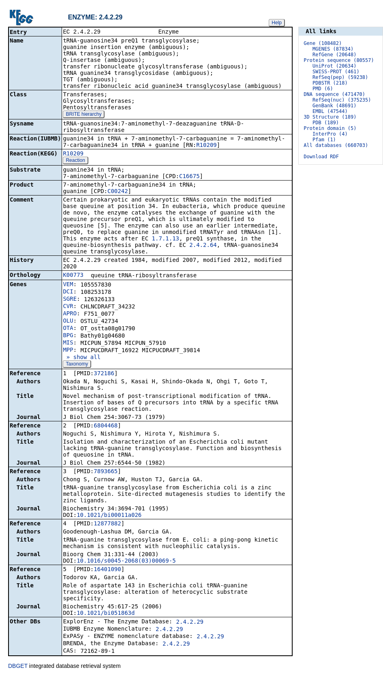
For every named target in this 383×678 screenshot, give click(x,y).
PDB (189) (325, 122)
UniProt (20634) (334, 66)
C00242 (117, 192)
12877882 (107, 524)
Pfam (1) (324, 139)
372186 (104, 374)
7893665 (106, 472)
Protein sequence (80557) (339, 60)
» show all (82, 358)
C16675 (189, 177)
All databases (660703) (336, 145)
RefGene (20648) (334, 54)
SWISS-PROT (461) (335, 71)
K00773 (73, 275)
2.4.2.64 (202, 245)
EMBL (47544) (330, 111)
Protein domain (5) (330, 128)
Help (277, 23)
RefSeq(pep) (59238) (340, 77)
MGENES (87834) (332, 49)
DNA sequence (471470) (334, 94)
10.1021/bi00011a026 (109, 515)
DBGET (18, 666)
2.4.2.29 (189, 622)
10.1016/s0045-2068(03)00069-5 (126, 561)
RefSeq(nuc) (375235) (341, 100)
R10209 (206, 145)
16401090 (107, 570)
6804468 (106, 426)
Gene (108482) (323, 43)
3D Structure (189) (330, 117)
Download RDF (321, 156)
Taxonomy (77, 365)
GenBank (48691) (334, 105)
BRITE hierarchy (83, 115)
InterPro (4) (330, 134)
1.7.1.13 (165, 239)
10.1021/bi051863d (106, 613)
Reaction (75, 161)
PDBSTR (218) (330, 83)
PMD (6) (322, 88)
